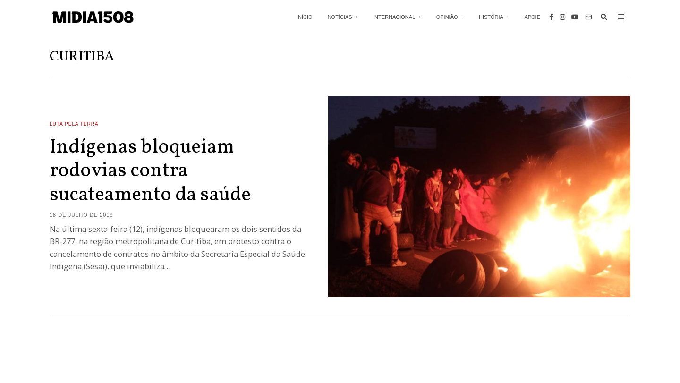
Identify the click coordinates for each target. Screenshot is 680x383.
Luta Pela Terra (74, 124)
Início (305, 17)
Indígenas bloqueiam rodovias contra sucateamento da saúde (150, 171)
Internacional (394, 17)
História (491, 17)
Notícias (340, 17)
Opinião (447, 17)
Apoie (532, 17)
